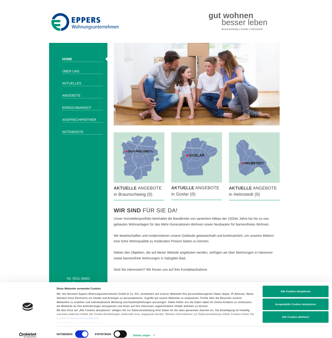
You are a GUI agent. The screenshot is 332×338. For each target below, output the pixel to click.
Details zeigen (142, 332)
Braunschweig (230, 29)
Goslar (244, 29)
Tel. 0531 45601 (78, 278)
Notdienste (73, 132)
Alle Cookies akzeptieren (296, 288)
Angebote (71, 95)
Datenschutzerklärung (84, 315)
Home (67, 59)
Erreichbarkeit (77, 108)
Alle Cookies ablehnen (295, 314)
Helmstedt (257, 29)
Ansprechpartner (79, 120)
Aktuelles (71, 83)
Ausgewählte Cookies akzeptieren (295, 301)
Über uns (71, 71)
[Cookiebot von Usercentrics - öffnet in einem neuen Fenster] (28, 332)
